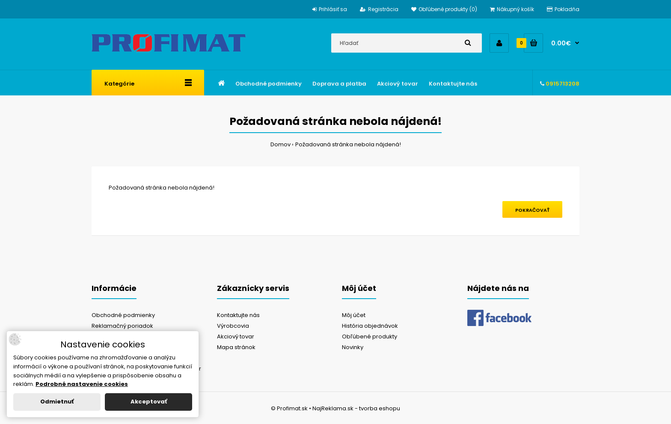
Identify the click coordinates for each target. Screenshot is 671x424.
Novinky (352, 347)
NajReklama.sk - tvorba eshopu (356, 408)
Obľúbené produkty (369, 336)
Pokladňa (563, 9)
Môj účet (353, 315)
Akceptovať (149, 401)
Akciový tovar (235, 336)
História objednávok (370, 326)
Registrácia (379, 9)
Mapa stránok (236, 347)
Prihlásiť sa (329, 9)
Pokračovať (532, 210)
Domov (280, 144)
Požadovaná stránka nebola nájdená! (348, 144)
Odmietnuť (57, 401)
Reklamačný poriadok (122, 326)
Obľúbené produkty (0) (444, 9)
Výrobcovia (233, 326)
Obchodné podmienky (123, 315)
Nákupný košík (512, 9)
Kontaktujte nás (238, 315)
